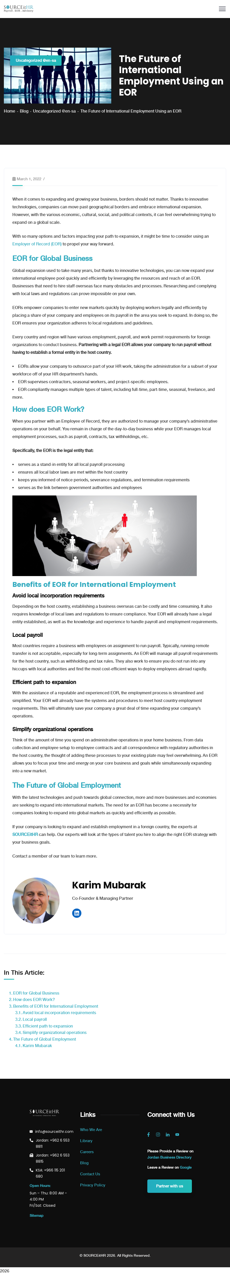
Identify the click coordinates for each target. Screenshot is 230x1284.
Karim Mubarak (37, 1045)
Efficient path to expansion (48, 1026)
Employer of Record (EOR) (37, 244)
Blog (24, 111)
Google (186, 1167)
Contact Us (90, 1174)
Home (9, 111)
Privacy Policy (92, 1185)
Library (86, 1141)
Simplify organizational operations (55, 1032)
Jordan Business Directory (169, 1157)
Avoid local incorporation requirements (59, 1012)
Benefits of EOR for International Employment (55, 1006)
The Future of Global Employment (44, 1039)
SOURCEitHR (25, 834)
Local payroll (35, 1019)
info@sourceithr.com (54, 1131)
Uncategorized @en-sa (36, 60)
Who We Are (91, 1129)
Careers (87, 1152)
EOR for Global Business (36, 993)
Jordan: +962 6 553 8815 (53, 1158)
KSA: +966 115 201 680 (50, 1173)
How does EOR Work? (34, 999)
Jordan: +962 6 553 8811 (53, 1143)
